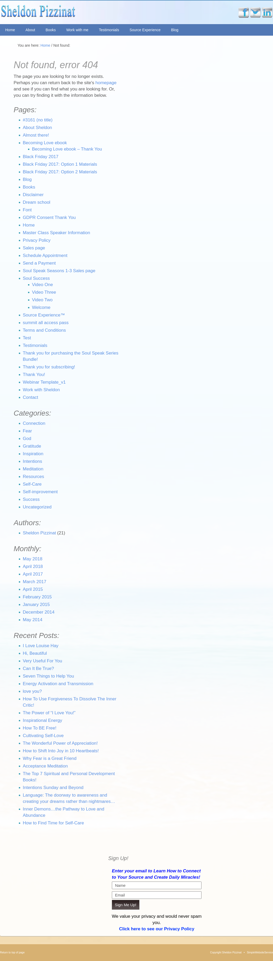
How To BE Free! (39, 728)
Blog (174, 30)
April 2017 (33, 574)
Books (51, 30)
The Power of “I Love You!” (49, 712)
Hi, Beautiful (35, 653)
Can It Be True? (38, 668)
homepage (105, 82)
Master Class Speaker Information (56, 232)
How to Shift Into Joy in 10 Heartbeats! (61, 750)
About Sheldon (37, 127)
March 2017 (34, 581)
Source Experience (144, 30)
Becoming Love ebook (45, 142)
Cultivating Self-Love (43, 735)
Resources (33, 476)
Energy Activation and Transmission (58, 683)
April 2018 (33, 566)
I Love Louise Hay (40, 645)
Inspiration (33, 453)
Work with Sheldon (41, 389)
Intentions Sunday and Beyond (53, 787)
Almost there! (36, 135)
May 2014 (32, 619)
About (30, 30)
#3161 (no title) (37, 119)
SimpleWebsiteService (260, 952)
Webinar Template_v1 (44, 382)
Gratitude (32, 446)
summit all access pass (46, 322)
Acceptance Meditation (45, 766)
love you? (32, 691)
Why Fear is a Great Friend (50, 758)
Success (31, 499)
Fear (27, 430)
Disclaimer (33, 194)
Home (10, 30)
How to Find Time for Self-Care (53, 822)
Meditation (33, 468)
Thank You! (34, 374)
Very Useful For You (42, 660)
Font (27, 209)
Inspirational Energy (42, 720)
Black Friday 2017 (40, 156)
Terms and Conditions (44, 330)
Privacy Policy (37, 240)
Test (27, 337)
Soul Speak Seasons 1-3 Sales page (59, 270)
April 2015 (33, 589)
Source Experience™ (44, 315)
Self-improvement (40, 491)
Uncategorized (37, 506)
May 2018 (32, 558)
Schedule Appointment (45, 255)
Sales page (34, 247)
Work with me (77, 30)
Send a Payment (39, 263)
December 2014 (38, 612)
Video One (42, 284)
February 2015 (37, 596)
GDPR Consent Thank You (49, 217)
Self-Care (32, 484)
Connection (34, 423)
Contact (30, 397)
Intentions (32, 461)
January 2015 (36, 604)
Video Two (42, 299)
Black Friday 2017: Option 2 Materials (60, 171)
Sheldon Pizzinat (76, 12)
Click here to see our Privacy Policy (156, 928)
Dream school (36, 202)
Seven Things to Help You (48, 676)
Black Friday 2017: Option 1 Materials (60, 164)
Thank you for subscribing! (49, 366)
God (27, 438)
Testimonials (109, 30)
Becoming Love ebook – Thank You (67, 149)
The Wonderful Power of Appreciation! (60, 743)
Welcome (41, 307)
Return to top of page (12, 952)
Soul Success (36, 278)
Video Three (44, 292)
